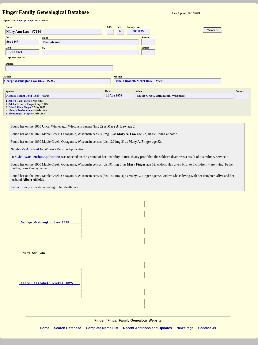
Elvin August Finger (20, 113)
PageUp (21, 20)
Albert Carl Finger (19, 100)
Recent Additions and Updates (147, 328)
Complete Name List (102, 328)
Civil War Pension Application (38, 157)
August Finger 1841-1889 (22, 95)
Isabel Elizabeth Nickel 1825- (134, 81)
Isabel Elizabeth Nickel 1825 (49, 283)
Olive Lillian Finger (20, 107)
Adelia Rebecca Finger (21, 104)
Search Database (67, 328)
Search (212, 30)
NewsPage (185, 328)
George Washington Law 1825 (49, 222)
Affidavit (32, 149)
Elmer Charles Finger (21, 110)
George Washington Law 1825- (24, 81)
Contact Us (207, 328)
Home (44, 328)
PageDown (34, 20)
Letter (15, 187)
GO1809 (138, 31)
